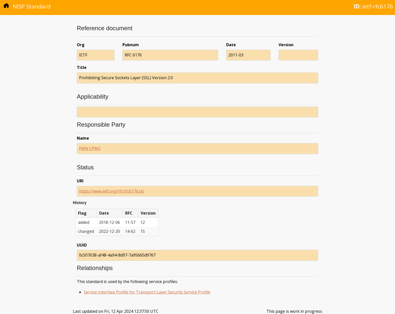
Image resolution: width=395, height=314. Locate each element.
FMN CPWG (89, 148)
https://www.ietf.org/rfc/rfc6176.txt (111, 191)
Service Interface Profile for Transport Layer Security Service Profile (147, 292)
